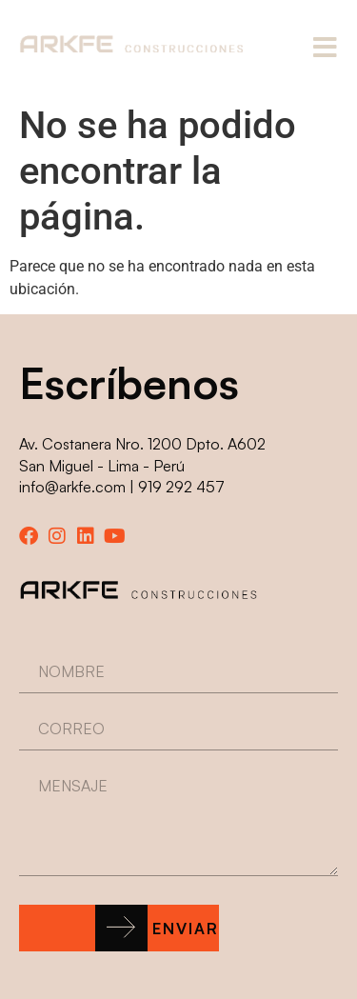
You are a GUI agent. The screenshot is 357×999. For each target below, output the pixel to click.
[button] (119, 928)
